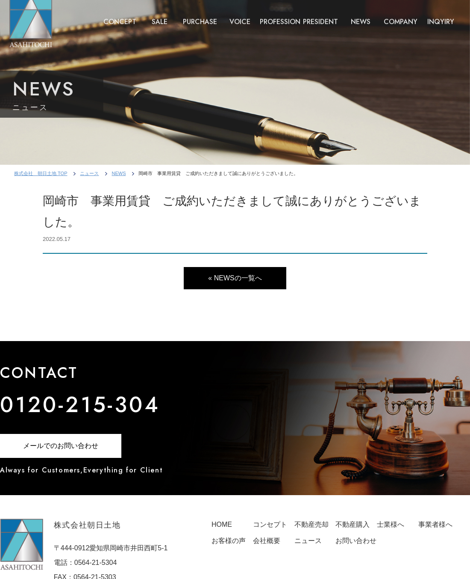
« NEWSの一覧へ (234, 278)
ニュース (89, 173)
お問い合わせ (355, 540)
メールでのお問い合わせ (60, 445)
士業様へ (390, 524)
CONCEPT (119, 18)
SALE (159, 18)
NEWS (360, 18)
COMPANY (400, 18)
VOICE (239, 18)
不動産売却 (311, 524)
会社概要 (266, 540)
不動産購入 (352, 524)
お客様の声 (229, 540)
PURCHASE (200, 18)
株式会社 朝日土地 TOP (40, 173)
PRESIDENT (320, 18)
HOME (222, 524)
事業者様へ (435, 524)
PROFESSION (280, 18)
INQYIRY (440, 18)
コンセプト (270, 524)
